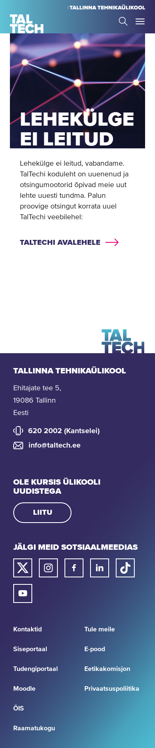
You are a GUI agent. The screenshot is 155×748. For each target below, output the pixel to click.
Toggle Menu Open (140, 21)
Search (123, 21)
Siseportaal (30, 649)
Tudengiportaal (35, 669)
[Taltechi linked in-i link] (99, 567)
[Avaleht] (26, 23)
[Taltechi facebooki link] (73, 567)
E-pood (94, 649)
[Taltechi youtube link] (22, 593)
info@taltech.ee (55, 445)
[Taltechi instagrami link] (48, 567)
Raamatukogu (34, 728)
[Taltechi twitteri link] (22, 567)
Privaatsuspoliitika (111, 688)
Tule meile (99, 629)
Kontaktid (27, 629)
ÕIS (18, 708)
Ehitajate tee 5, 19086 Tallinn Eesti (37, 401)
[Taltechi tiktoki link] (125, 567)
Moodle (24, 688)
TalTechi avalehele (60, 242)
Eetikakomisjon (107, 669)
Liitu (42, 512)
